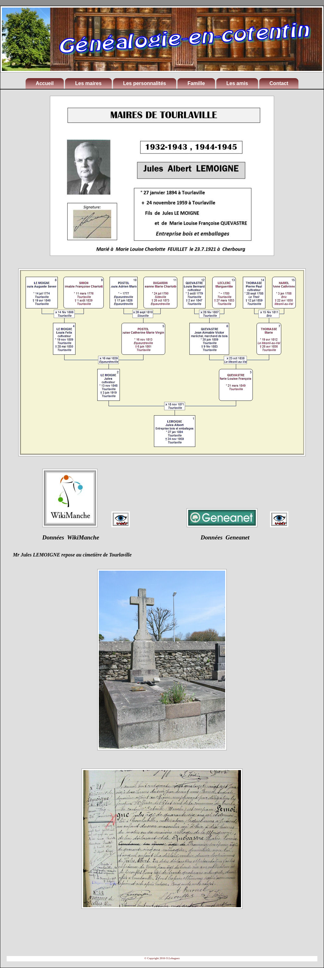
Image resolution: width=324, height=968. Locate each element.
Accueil (45, 83)
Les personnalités (144, 83)
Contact (278, 83)
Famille (196, 83)
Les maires (88, 83)
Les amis (237, 83)
